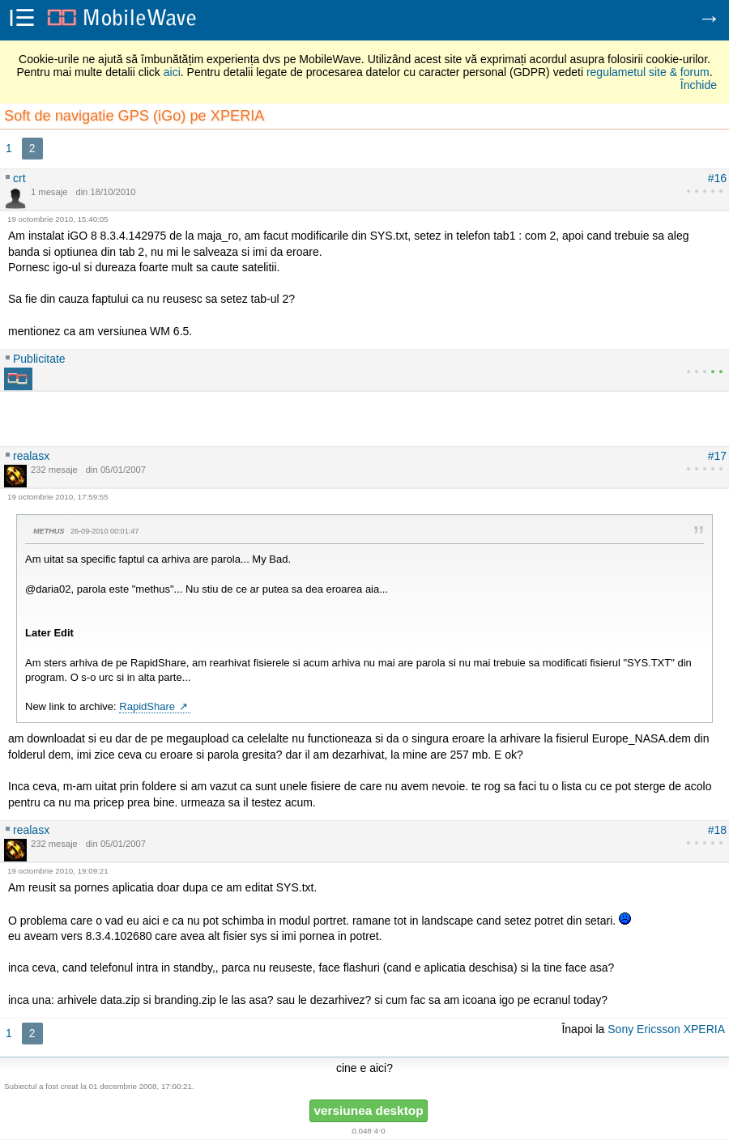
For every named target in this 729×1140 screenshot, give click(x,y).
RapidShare (147, 706)
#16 (717, 178)
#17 (717, 455)
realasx (31, 455)
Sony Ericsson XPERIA (666, 1029)
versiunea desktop (368, 1110)
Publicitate (39, 358)
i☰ (22, 19)
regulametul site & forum (648, 72)
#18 (717, 829)
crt (19, 178)
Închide (698, 85)
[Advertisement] (364, 415)
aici (172, 72)
